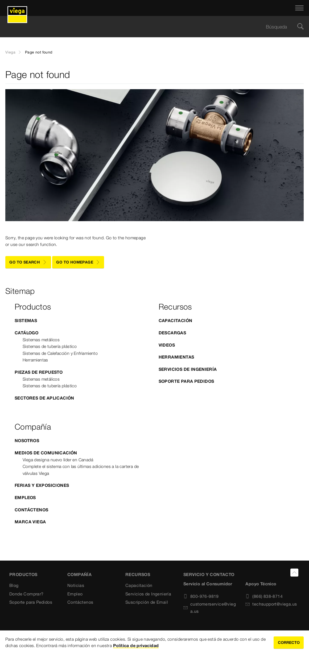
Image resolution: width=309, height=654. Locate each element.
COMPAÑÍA (79, 574)
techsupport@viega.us (271, 604)
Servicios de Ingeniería (188, 369)
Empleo (75, 594)
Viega (10, 52)
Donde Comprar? (26, 594)
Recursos (137, 574)
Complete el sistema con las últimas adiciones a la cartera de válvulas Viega (81, 470)
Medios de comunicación (46, 452)
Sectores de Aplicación (44, 398)
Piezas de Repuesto (39, 372)
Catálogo (26, 332)
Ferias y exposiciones (42, 485)
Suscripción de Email (146, 602)
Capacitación (175, 320)
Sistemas (26, 320)
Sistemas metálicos (41, 339)
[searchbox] (150, 26)
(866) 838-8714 (264, 596)
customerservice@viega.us (209, 607)
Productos (23, 574)
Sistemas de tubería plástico (50, 346)
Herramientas (35, 360)
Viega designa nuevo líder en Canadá (58, 459)
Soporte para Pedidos (186, 381)
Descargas (172, 332)
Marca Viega (30, 521)
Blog (14, 585)
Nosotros (27, 440)
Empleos (25, 497)
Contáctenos (31, 509)
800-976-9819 (201, 596)
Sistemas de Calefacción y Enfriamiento (60, 353)
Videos (167, 345)
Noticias (75, 585)
